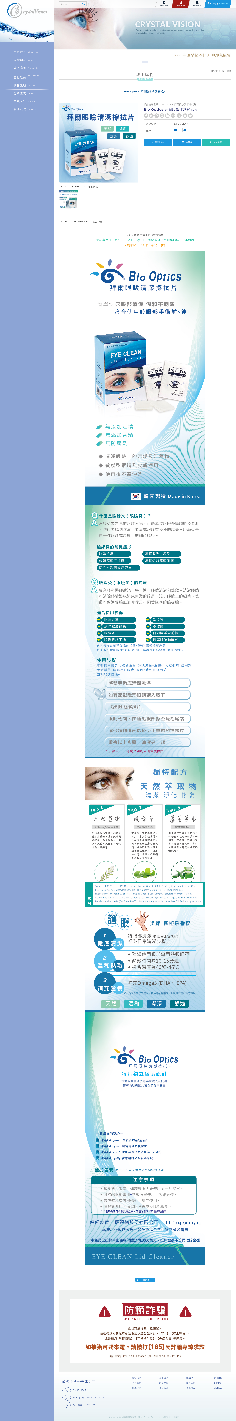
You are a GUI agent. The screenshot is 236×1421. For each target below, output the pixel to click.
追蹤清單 (190, 1388)
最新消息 (27, 60)
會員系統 (27, 101)
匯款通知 (27, 76)
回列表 (143, 1280)
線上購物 (27, 68)
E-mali (116, 240)
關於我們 (27, 52)
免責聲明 (218, 1383)
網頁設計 (167, 1417)
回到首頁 (218, 1388)
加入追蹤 (216, 142)
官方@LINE (139, 240)
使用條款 (218, 1378)
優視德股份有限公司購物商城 (27, 15)
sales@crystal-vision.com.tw (88, 1397)
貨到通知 (158, 142)
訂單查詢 (27, 93)
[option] (68, 199)
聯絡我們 (27, 109)
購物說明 (27, 85)
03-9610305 (179, 240)
